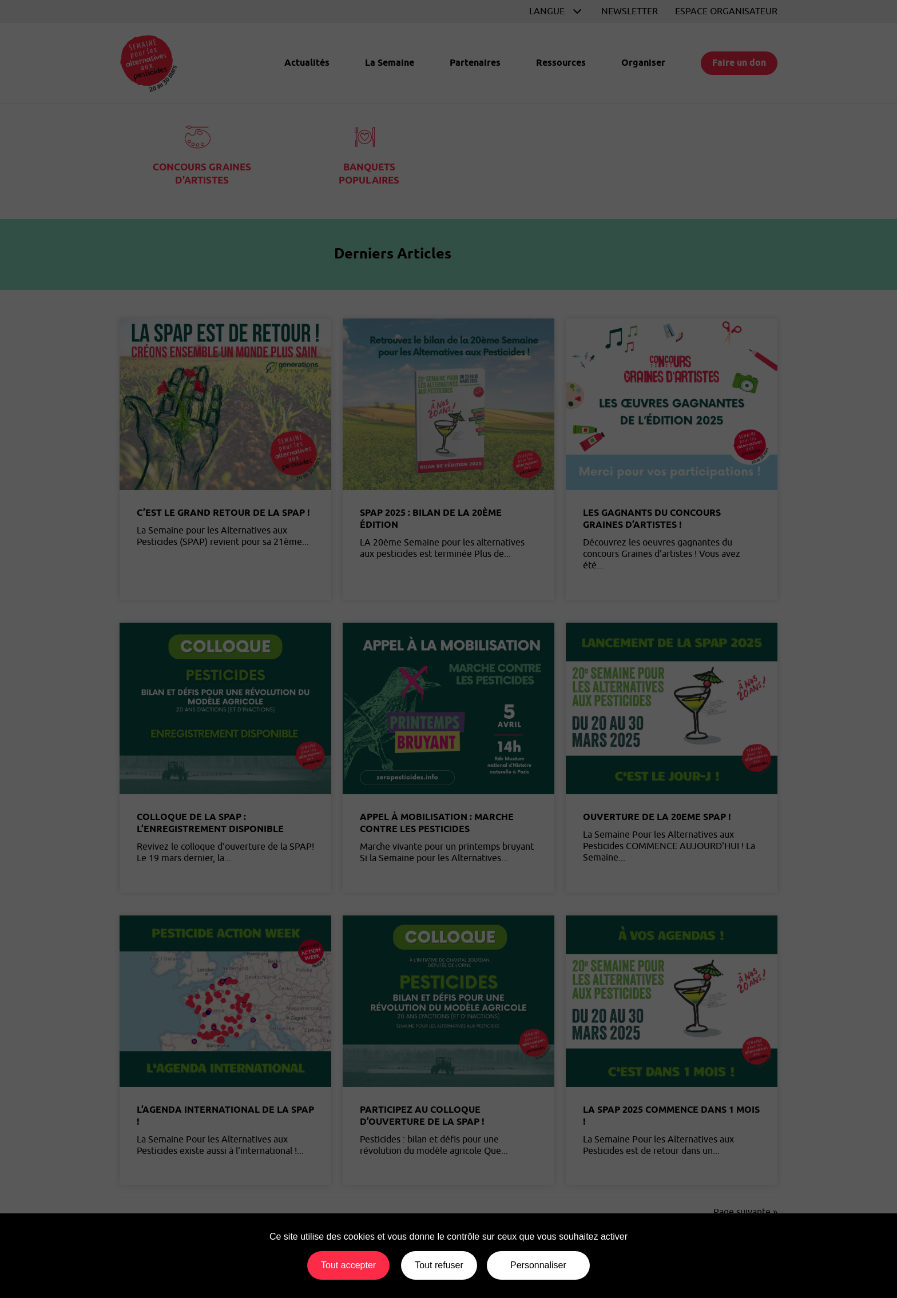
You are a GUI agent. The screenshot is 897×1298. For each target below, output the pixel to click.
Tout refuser (439, 1265)
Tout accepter (348, 1265)
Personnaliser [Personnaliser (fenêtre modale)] (538, 1265)
